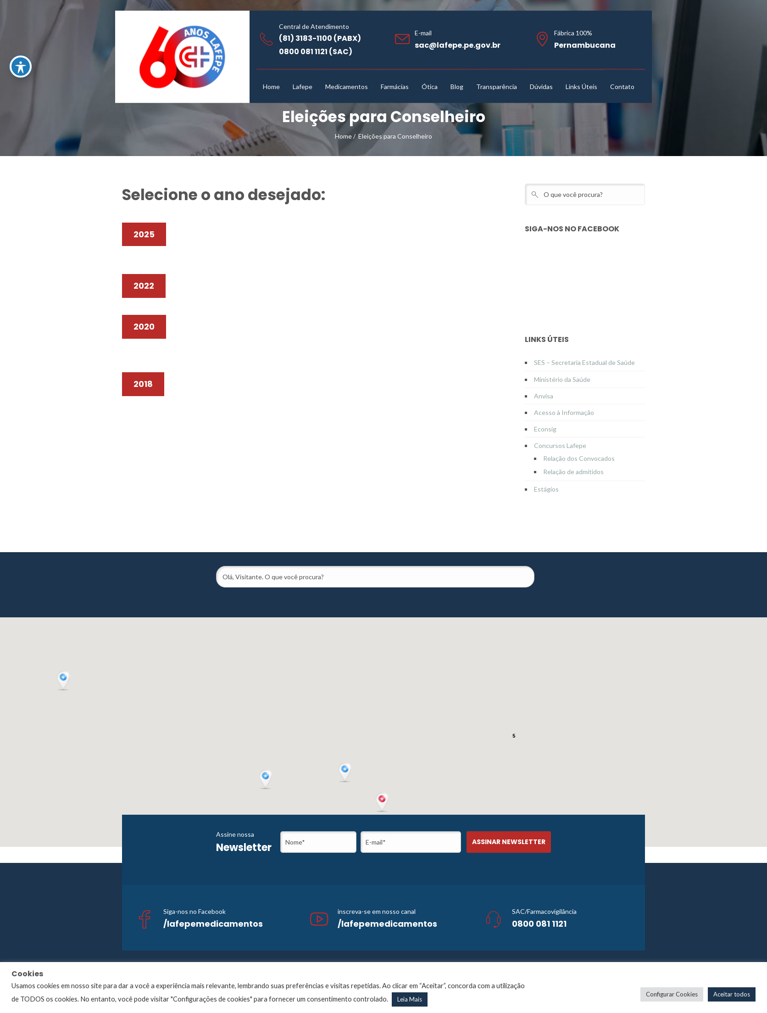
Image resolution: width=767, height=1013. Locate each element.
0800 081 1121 (539, 923)
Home (343, 136)
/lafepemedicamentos (213, 923)
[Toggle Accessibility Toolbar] (21, 67)
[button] (383, 803)
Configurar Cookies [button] (672, 994)
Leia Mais (409, 999)
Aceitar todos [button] (731, 994)
